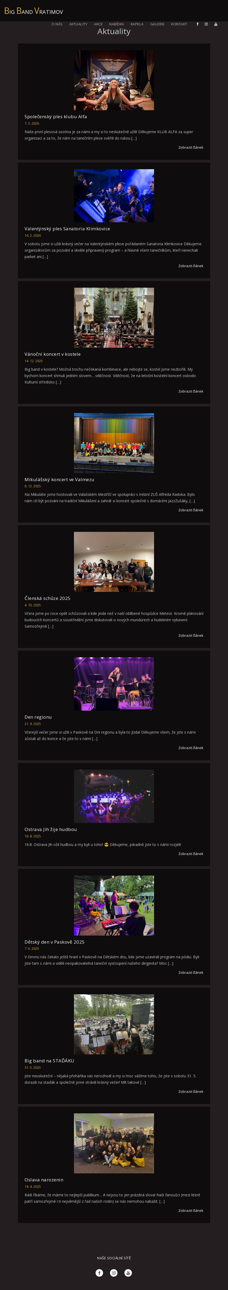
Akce (98, 24)
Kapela (137, 24)
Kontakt (179, 24)
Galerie (157, 24)
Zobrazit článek (190, 147)
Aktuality (78, 24)
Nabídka (116, 24)
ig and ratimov (33, 9)
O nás (57, 24)
